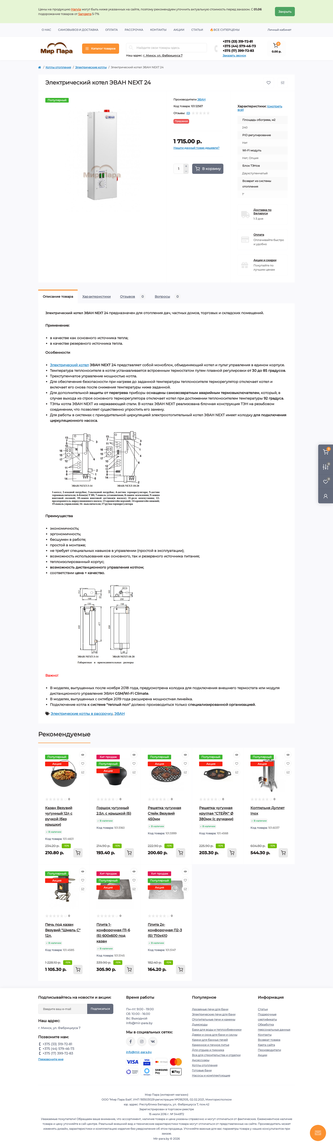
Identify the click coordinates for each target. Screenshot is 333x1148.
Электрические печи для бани (213, 1014)
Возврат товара (269, 1040)
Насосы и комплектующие (211, 1075)
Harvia (76, 9)
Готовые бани (202, 1070)
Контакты (158, 29)
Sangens (84, 14)
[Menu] (100, 49)
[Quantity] (178, 169)
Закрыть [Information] (284, 11)
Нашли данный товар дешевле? (196, 148)
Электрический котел (69, 365)
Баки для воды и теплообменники (216, 1029)
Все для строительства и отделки (216, 1055)
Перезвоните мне (50, 1059)
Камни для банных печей (210, 1040)
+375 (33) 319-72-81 (238, 41)
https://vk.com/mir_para (153, 1041)
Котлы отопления (58, 67)
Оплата (111, 29)
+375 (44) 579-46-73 (239, 46)
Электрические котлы (91, 67)
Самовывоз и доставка (78, 29)
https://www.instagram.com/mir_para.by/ (141, 1041)
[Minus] (186, 171)
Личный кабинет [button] (279, 29)
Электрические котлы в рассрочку (82, 713)
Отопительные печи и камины (213, 1019)
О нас (46, 29)
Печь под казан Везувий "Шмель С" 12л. (62, 930)
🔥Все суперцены (225, 29)
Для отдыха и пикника (208, 1050)
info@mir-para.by (139, 1052)
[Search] (131, 47)
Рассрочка (134, 29)
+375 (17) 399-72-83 (238, 51)
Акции (178, 29)
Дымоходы (199, 1024)
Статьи (197, 29)
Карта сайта (266, 1045)
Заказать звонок (234, 55)
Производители (269, 1050)
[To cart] (78, 852)
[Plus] (186, 166)
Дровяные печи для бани (210, 1009)
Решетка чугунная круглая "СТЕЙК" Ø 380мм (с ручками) (216, 813)
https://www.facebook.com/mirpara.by (131, 1041)
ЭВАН (201, 99)
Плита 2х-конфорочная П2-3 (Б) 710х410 (165, 930)
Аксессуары (200, 1060)
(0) (188, 113)
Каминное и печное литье (210, 1045)
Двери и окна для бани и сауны (214, 1034)
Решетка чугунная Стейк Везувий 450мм (164, 813)
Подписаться (100, 1008)
